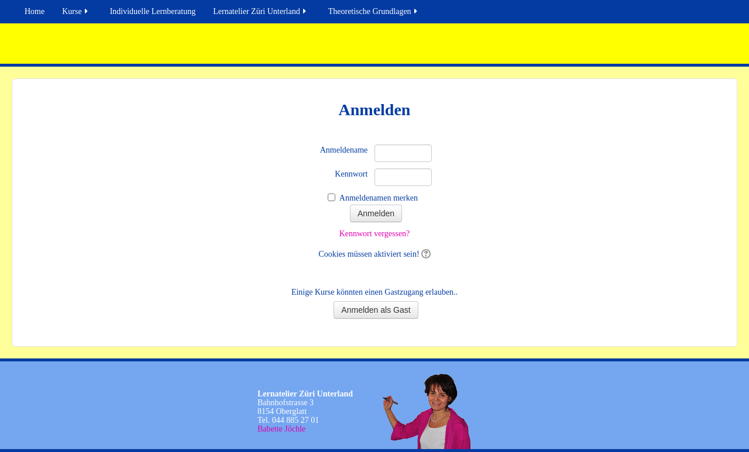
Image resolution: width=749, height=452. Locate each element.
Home (34, 11)
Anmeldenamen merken (378, 198)
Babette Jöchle (281, 429)
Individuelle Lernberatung (153, 11)
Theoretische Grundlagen (373, 11)
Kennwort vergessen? (374, 233)
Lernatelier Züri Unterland (260, 11)
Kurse (75, 11)
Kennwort (351, 174)
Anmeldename (344, 150)
